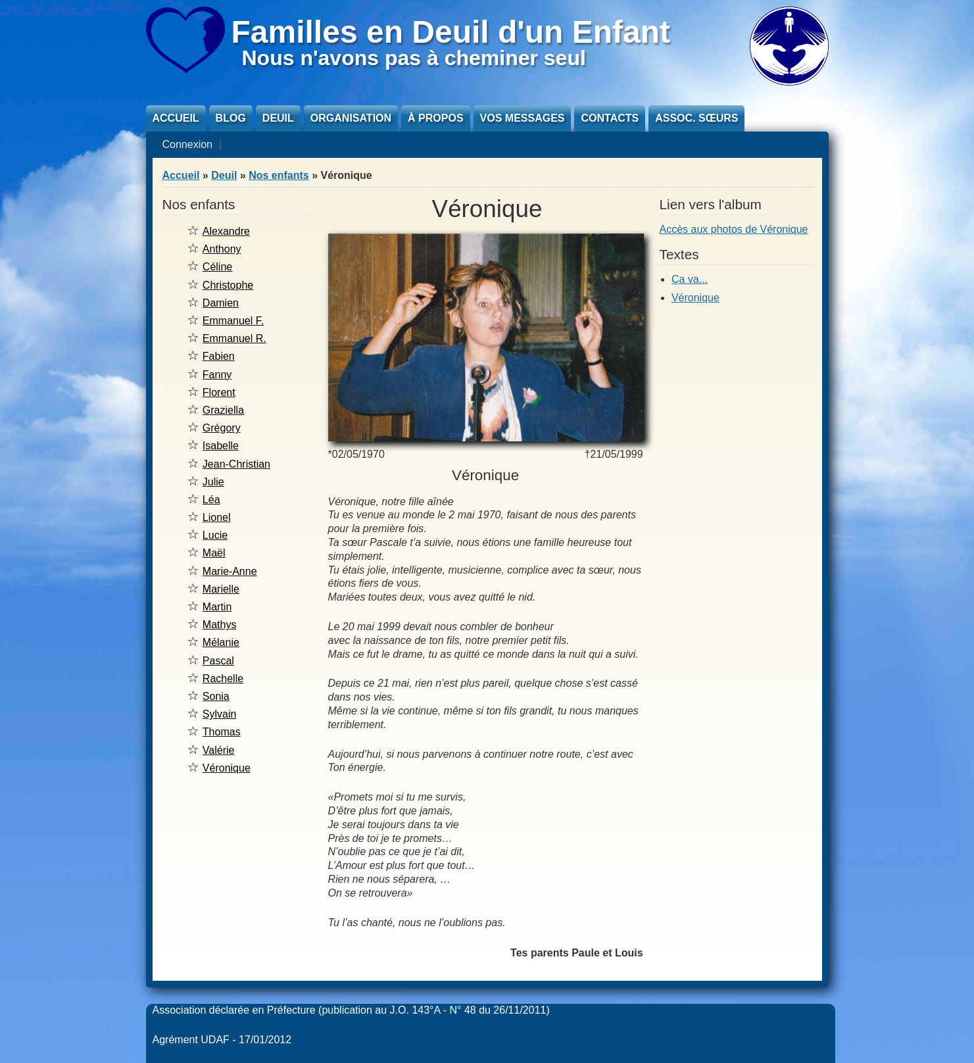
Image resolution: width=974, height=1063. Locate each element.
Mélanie (221, 642)
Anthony (222, 249)
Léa (211, 499)
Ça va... (689, 279)
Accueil (176, 118)
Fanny (217, 374)
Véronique (227, 768)
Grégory (222, 427)
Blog (231, 118)
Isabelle (221, 445)
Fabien (219, 356)
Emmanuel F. (233, 320)
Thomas (222, 731)
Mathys (220, 624)
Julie (213, 481)
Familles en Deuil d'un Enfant (451, 31)
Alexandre (226, 231)
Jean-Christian (236, 464)
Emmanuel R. (234, 338)
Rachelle (223, 678)
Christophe (228, 285)
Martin (217, 606)
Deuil (278, 118)
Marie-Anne (230, 571)
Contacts (610, 118)
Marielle (221, 589)
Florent (219, 392)
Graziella (223, 410)
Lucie (215, 535)
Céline (217, 266)
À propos (435, 118)
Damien (221, 303)
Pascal (218, 660)
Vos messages (522, 118)
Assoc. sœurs (696, 118)
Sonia (216, 696)
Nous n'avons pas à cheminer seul (414, 58)
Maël (214, 552)
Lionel (217, 517)
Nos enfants (279, 175)
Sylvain (220, 714)
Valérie (219, 750)
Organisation (350, 118)
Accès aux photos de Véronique (734, 229)
